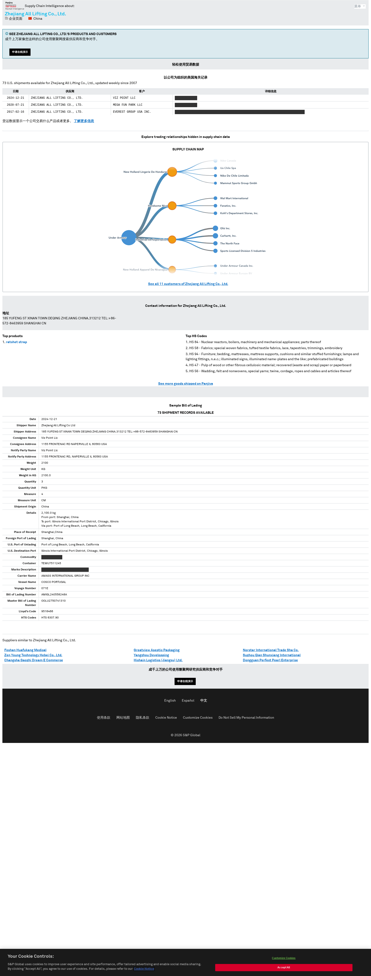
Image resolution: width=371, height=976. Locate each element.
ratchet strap (16, 342)
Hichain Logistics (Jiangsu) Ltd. (158, 660)
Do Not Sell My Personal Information (246, 717)
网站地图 (123, 717)
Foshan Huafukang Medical (25, 650)
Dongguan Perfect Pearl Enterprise (270, 660)
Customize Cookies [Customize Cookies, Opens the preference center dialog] (284, 959)
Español (188, 700)
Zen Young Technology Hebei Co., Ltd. (33, 655)
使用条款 (103, 717)
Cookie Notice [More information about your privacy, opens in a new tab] (144, 970)
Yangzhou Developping (151, 655)
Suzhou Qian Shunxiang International (272, 655)
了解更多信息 (84, 121)
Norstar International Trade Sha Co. (271, 650)
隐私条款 (142, 717)
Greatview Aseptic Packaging (157, 650)
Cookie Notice (166, 717)
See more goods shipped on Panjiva (185, 383)
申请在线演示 (20, 52)
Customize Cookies (198, 717)
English (170, 700)
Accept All (283, 968)
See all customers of (188, 284)
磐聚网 (15, 6)
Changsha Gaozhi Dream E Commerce (33, 660)
